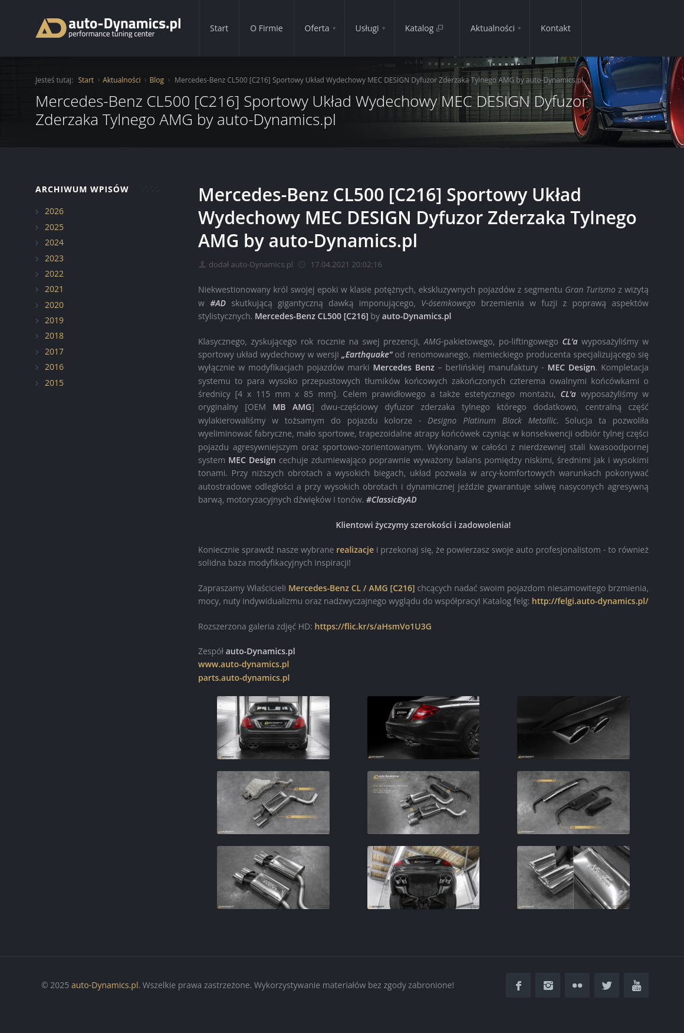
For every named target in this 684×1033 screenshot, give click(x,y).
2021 (54, 288)
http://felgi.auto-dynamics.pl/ (590, 600)
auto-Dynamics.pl (104, 985)
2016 (54, 366)
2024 (54, 242)
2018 (54, 335)
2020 (54, 304)
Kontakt (556, 28)
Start (219, 28)
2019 (54, 320)
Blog (156, 80)
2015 (54, 382)
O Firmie (266, 28)
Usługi (367, 28)
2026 (54, 211)
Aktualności (493, 28)
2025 (54, 226)
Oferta (317, 28)
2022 (54, 273)
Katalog (424, 28)
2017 (54, 351)
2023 (54, 258)
